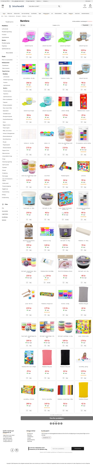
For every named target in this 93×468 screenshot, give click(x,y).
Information (87, 1)
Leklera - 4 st (47, 143)
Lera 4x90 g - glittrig (83, 366)
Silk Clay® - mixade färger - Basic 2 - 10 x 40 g (28, 272)
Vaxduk (65, 13)
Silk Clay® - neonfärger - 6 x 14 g (65, 336)
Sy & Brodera (34, 13)
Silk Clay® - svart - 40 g (83, 271)
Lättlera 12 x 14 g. (47, 240)
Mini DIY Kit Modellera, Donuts (65, 271)
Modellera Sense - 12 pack (83, 110)
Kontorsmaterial (58, 13)
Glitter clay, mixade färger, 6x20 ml (29, 176)
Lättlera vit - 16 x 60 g (29, 143)
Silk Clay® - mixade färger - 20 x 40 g (47, 337)
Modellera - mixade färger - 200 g (65, 399)
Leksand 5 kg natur (83, 45)
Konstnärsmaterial (85, 13)
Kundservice (30, 433)
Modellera (71, 13)
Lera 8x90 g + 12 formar (29, 399)
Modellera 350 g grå (83, 303)
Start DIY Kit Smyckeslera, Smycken (29, 241)
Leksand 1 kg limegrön (65, 45)
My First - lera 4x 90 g (47, 399)
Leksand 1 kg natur (83, 78)
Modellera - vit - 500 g (83, 240)
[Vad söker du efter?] (45, 6)
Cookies (29, 438)
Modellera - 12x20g (65, 78)
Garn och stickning (25, 13)
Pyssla (4, 13)
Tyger (40, 13)
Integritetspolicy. (68, 452)
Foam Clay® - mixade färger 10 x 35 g (28, 337)
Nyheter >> (39, 1)
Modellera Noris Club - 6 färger (29, 366)
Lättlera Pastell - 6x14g (47, 78)
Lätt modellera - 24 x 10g (28, 78)
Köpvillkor (29, 435)
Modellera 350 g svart (65, 366)
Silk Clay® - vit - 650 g (65, 240)
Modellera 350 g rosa (47, 366)
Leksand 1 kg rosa (29, 45)
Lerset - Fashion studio (83, 336)
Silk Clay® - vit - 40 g (47, 208)
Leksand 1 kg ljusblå (47, 110)
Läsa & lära (77, 13)
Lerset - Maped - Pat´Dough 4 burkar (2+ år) (65, 209)
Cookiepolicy (30, 436)
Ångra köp (29, 441)
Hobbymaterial (46, 13)
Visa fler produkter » (57, 418)
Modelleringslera (65, 175)
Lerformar (83, 175)
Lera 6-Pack (47, 175)
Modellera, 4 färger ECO (47, 303)
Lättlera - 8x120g (65, 110)
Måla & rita (9, 13)
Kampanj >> (45, 1)
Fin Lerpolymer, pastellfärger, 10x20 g (83, 209)
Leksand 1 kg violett (47, 45)
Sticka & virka (17, 13)
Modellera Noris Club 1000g (47, 271)
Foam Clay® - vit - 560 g (29, 208)
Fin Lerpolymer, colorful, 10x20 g (83, 143)
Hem (2, 16)
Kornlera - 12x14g (65, 303)
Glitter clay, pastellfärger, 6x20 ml (65, 144)
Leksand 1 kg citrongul (29, 110)
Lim (52, 13)
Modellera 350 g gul (83, 399)
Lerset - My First (28, 303)
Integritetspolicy (31, 439)
